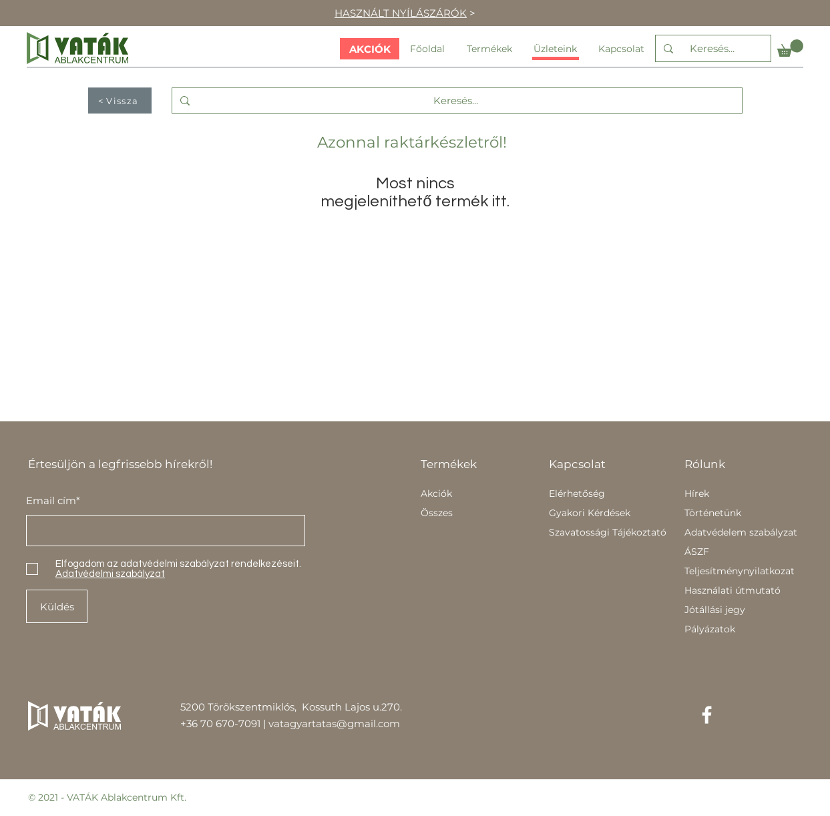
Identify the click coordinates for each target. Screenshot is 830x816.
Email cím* (53, 500)
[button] (790, 48)
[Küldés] (56, 606)
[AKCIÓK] (369, 48)
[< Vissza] (120, 100)
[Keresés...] (712, 48)
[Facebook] (706, 715)
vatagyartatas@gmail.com (334, 723)
